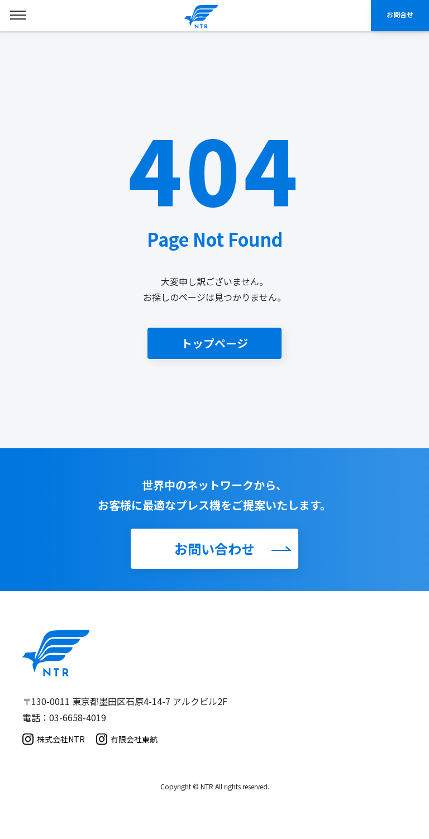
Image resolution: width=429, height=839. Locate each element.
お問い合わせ (214, 548)
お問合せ (400, 14)
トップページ (214, 343)
